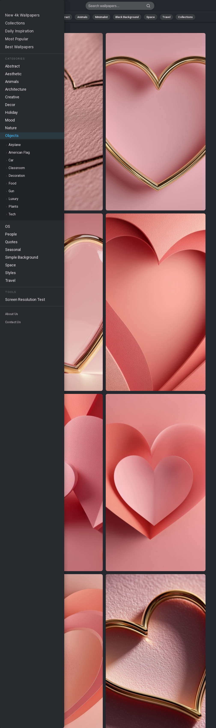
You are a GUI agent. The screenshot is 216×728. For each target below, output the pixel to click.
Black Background (127, 17)
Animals (82, 17)
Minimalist (101, 17)
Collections (185, 17)
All (32, 17)
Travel (166, 17)
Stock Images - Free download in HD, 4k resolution (25, 7)
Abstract (64, 17)
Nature (46, 17)
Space (150, 17)
